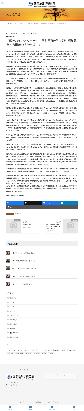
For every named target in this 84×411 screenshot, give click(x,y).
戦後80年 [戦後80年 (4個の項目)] (37, 353)
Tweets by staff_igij (11, 391)
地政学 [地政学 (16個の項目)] (64, 350)
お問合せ (38, 402)
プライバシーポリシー (58, 402)
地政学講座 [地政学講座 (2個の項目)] (72, 350)
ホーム (10, 408)
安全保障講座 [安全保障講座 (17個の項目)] (20, 353)
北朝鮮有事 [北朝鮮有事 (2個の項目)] (56, 350)
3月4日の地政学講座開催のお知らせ (23, 261)
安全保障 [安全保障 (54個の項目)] (10, 353)
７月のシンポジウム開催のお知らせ (23, 284)
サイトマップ (46, 402)
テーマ (12, 307)
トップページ (23, 402)
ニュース (12, 311)
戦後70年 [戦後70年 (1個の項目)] (29, 353)
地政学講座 (13, 324)
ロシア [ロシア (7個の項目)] (20, 350)
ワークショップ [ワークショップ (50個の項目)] (45, 350)
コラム (12, 302)
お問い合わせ (52, 408)
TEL (74, 408)
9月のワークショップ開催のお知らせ (24, 276)
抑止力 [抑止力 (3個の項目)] (44, 353)
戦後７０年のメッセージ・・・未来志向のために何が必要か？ (53, 226)
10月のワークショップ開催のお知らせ (24, 268)
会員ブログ (13, 320)
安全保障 (12, 328)
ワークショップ (15, 315)
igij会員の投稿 (27, 224)
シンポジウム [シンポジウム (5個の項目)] (11, 350)
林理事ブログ (14, 333)
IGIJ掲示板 (11, 36)
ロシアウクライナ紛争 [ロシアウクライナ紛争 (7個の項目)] (31, 350)
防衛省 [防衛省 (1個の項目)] (51, 353)
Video (30, 408)
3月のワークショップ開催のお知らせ (24, 253)
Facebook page (61, 375)
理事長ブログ (14, 337)
